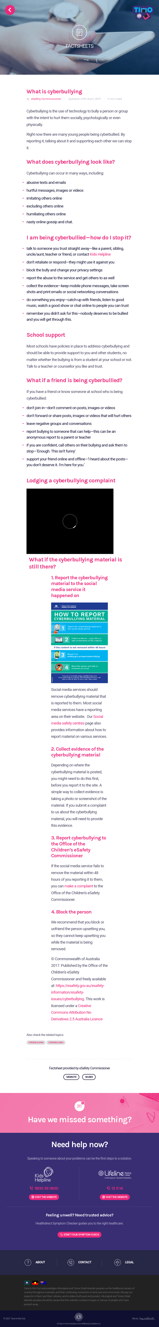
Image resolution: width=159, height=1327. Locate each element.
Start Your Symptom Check (81, 1234)
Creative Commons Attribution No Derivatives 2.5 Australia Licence (76, 1012)
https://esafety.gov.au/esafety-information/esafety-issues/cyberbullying (77, 992)
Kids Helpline (100, 254)
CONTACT (85, 1262)
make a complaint (78, 886)
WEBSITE (71, 1076)
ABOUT (40, 1262)
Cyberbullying (36, 1042)
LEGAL (129, 1262)
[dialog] (151, 1318)
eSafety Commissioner (45, 99)
